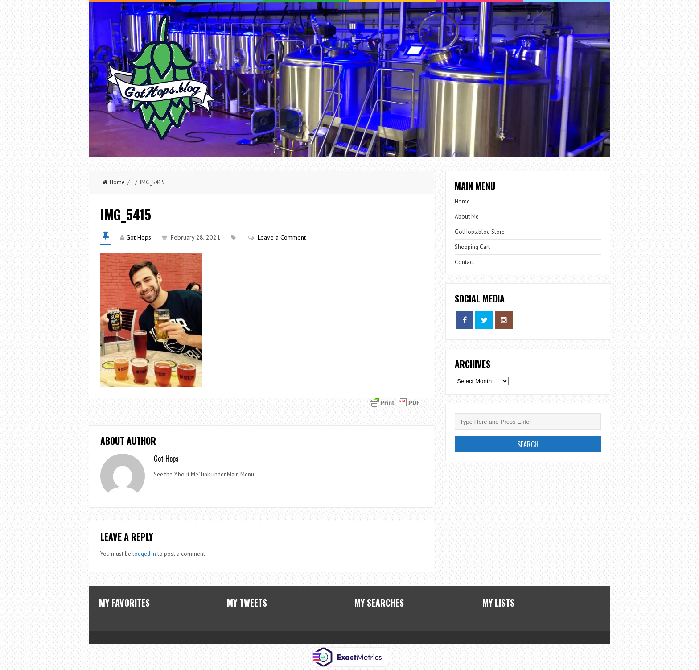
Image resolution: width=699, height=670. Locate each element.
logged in (144, 554)
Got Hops (138, 237)
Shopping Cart (472, 247)
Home (114, 182)
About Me (467, 216)
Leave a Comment (282, 237)
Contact (464, 262)
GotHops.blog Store (480, 232)
